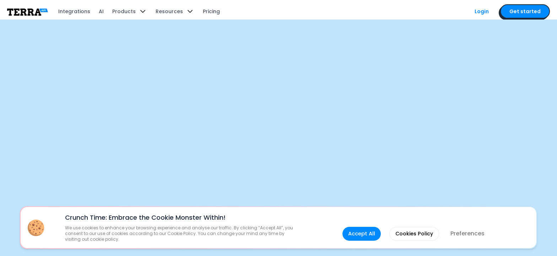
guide (366, 136)
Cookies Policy (414, 225)
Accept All (358, 225)
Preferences (469, 225)
